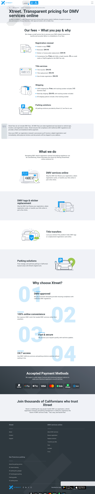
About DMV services (53, 432)
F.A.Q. (49, 451)
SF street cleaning (13, 467)
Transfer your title (52, 442)
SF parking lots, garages (15, 470)
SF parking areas (13, 480)
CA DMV (50, 448)
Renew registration (52, 435)
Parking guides (13, 477)
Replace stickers (52, 438)
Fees (49, 445)
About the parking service (15, 464)
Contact (11, 435)
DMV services (16, 7)
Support (11, 438)
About (10, 432)
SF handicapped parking (15, 474)
